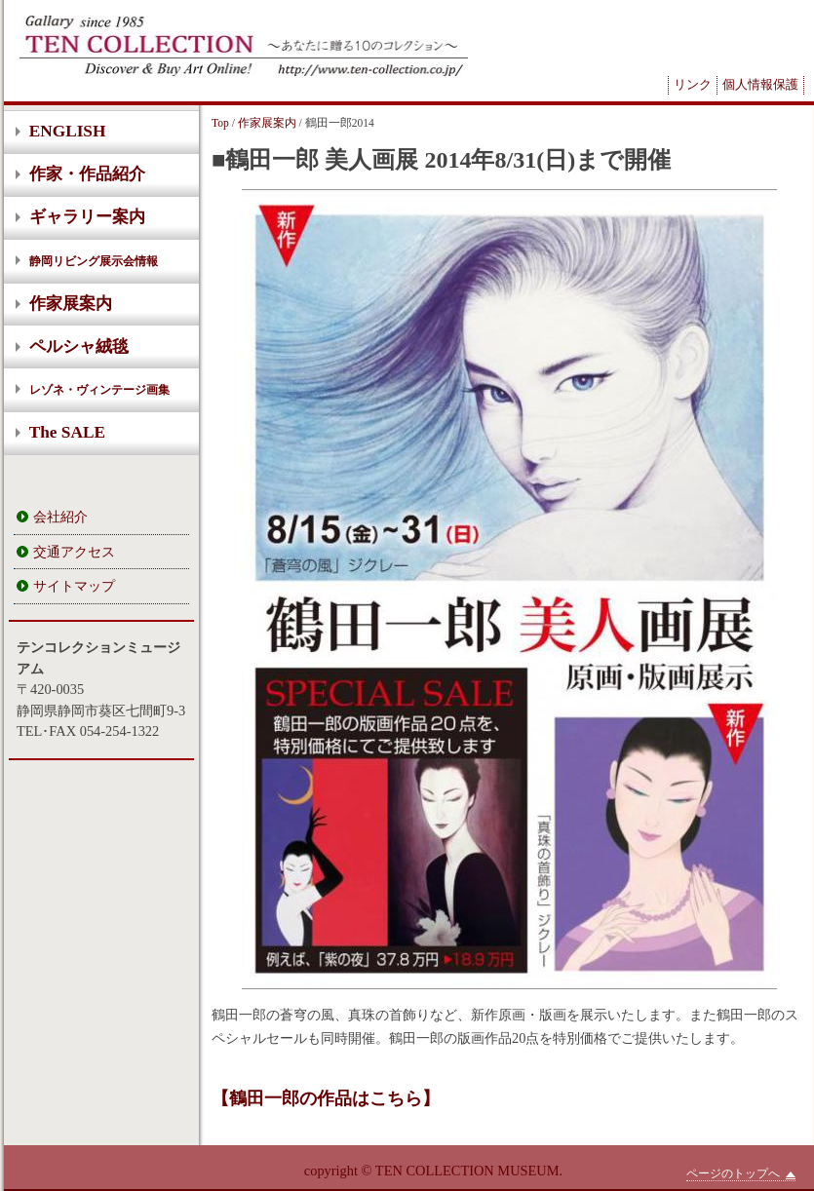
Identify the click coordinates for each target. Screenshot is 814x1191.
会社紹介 (60, 516)
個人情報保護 (760, 84)
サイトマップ (74, 586)
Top (220, 123)
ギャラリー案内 (87, 217)
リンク (693, 84)
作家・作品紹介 (87, 174)
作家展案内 (70, 303)
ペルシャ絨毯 (79, 346)
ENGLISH (67, 131)
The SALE (67, 432)
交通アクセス (74, 551)
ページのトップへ (740, 1173)
